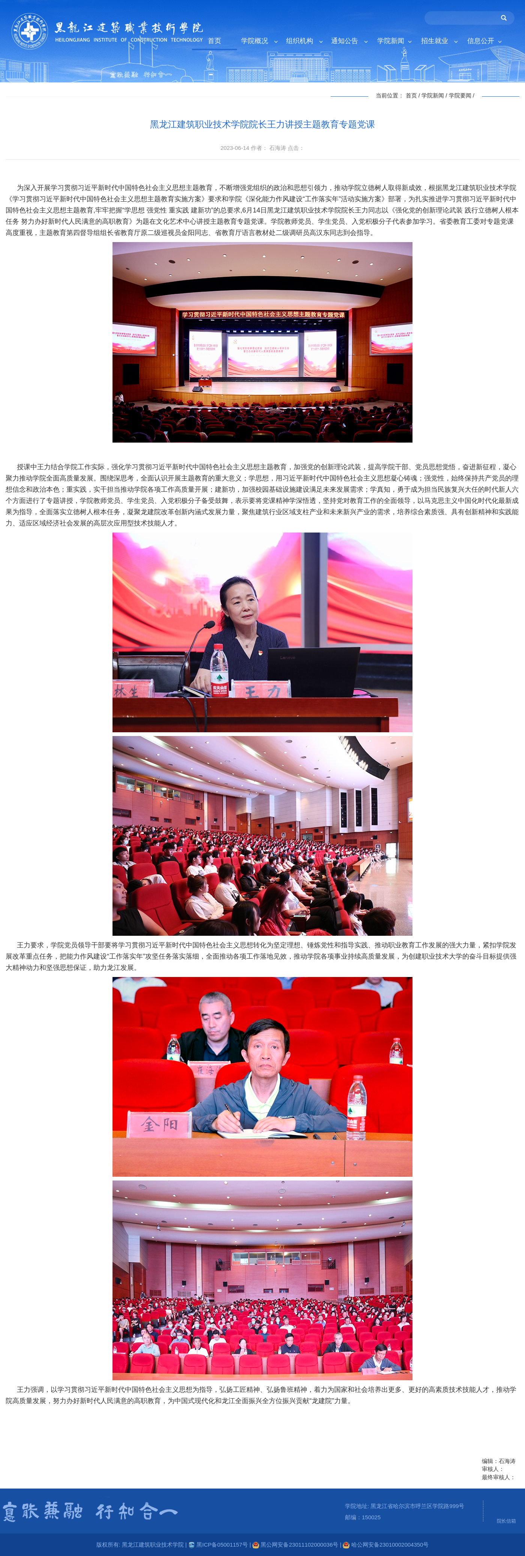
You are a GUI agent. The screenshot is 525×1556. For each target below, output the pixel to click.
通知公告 (349, 41)
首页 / (414, 95)
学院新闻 (394, 41)
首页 (214, 41)
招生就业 (439, 41)
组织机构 (304, 41)
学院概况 (259, 41)
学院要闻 (460, 95)
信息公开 (484, 41)
